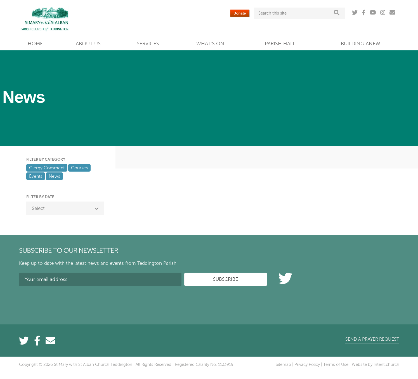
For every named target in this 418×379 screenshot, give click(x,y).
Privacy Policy (307, 364)
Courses (79, 167)
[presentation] (61, 301)
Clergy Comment (47, 167)
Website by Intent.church (375, 364)
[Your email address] (100, 279)
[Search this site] (294, 13)
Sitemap (283, 364)
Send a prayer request (372, 339)
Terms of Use (335, 364)
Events (35, 176)
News (54, 176)
